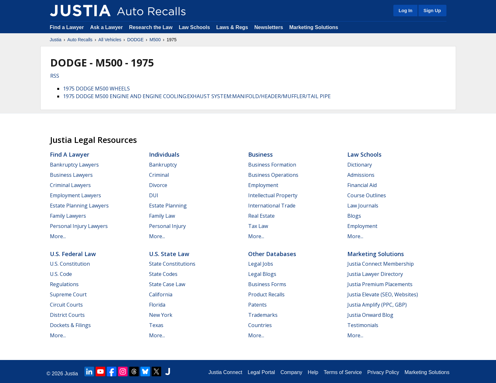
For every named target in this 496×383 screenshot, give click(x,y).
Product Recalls (266, 294)
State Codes (163, 273)
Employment (263, 185)
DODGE (135, 39)
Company (291, 372)
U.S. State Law (169, 254)
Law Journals (362, 205)
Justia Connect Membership (380, 263)
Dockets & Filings (70, 325)
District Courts (67, 314)
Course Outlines (366, 195)
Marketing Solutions (313, 27)
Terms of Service (343, 372)
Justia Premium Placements (380, 284)
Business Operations (273, 174)
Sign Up (432, 10)
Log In (405, 10)
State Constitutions (172, 263)
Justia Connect (225, 372)
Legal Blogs (262, 273)
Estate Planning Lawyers (79, 205)
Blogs (354, 215)
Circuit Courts (66, 304)
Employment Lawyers (75, 195)
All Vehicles (110, 39)
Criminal (159, 174)
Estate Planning (168, 205)
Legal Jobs (260, 263)
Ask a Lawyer (107, 27)
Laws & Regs (232, 27)
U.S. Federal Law (73, 254)
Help (313, 372)
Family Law (162, 215)
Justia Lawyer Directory (375, 273)
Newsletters (268, 27)
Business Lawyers (71, 174)
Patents (257, 304)
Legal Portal (261, 372)
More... (58, 236)
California (160, 294)
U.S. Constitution (70, 263)
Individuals (164, 154)
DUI (153, 195)
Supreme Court (68, 294)
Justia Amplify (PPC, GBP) (377, 304)
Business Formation (272, 164)
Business (260, 154)
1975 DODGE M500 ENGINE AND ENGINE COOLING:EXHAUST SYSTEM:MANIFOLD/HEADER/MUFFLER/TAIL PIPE (197, 96)
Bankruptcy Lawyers (74, 164)
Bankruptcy (163, 164)
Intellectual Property (272, 195)
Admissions (360, 174)
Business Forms (267, 284)
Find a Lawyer (67, 27)
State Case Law (167, 284)
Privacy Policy (383, 372)
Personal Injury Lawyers (79, 226)
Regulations (64, 284)
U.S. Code (61, 273)
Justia (56, 39)
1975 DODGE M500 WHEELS (96, 88)
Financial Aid (362, 185)
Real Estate (261, 215)
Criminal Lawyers (70, 185)
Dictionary (359, 164)
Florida (157, 304)
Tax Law (258, 226)
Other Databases (272, 254)
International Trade (271, 205)
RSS (54, 75)
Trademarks (263, 314)
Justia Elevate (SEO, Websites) (382, 294)
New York (160, 314)
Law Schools (194, 27)
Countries (260, 325)
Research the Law (150, 27)
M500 (155, 39)
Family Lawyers (68, 215)
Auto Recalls (80, 39)
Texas (156, 325)
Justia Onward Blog (370, 314)
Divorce (158, 185)
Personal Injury (167, 226)
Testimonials (362, 325)
